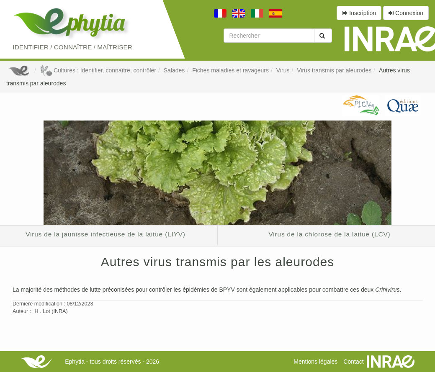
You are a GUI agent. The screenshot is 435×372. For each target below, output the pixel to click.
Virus (283, 70)
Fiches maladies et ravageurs (230, 70)
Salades (174, 70)
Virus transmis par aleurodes (334, 70)
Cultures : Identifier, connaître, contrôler (98, 70)
